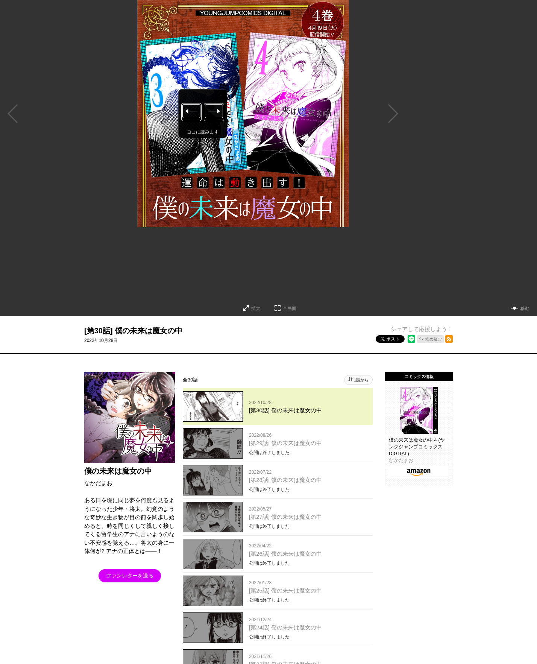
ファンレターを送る (129, 576)
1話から (361, 380)
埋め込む (433, 339)
